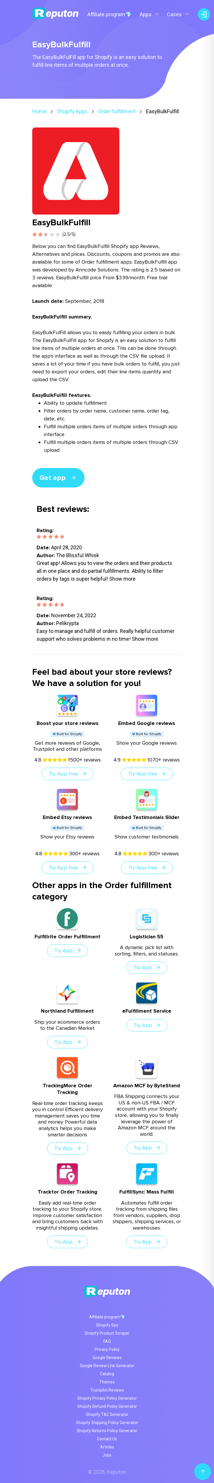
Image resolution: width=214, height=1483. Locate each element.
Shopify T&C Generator (107, 1414)
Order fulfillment (117, 111)
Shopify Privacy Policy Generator (107, 1398)
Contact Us (107, 1439)
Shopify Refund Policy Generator (107, 1406)
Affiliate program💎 (109, 14)
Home (39, 111)
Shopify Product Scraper (107, 1333)
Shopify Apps (72, 111)
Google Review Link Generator (107, 1365)
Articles (107, 1447)
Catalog (107, 1374)
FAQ (107, 1341)
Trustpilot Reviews (107, 1390)
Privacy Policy (107, 1349)
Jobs (107, 1455)
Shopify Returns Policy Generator (107, 1430)
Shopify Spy (107, 1325)
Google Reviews (107, 1357)
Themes (107, 1382)
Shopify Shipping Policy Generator (107, 1422)
